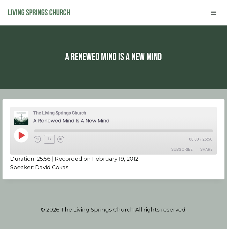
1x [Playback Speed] (49, 139)
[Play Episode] (21, 135)
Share (206, 149)
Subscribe (182, 149)
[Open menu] (213, 12)
